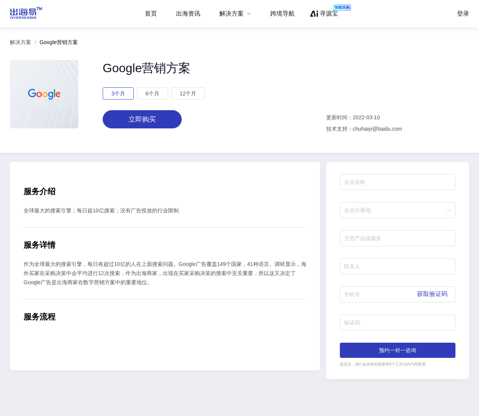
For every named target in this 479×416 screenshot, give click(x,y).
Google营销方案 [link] (59, 42)
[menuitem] (235, 14)
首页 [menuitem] (151, 13)
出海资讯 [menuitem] (188, 13)
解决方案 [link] (20, 42)
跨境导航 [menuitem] (282, 13)
